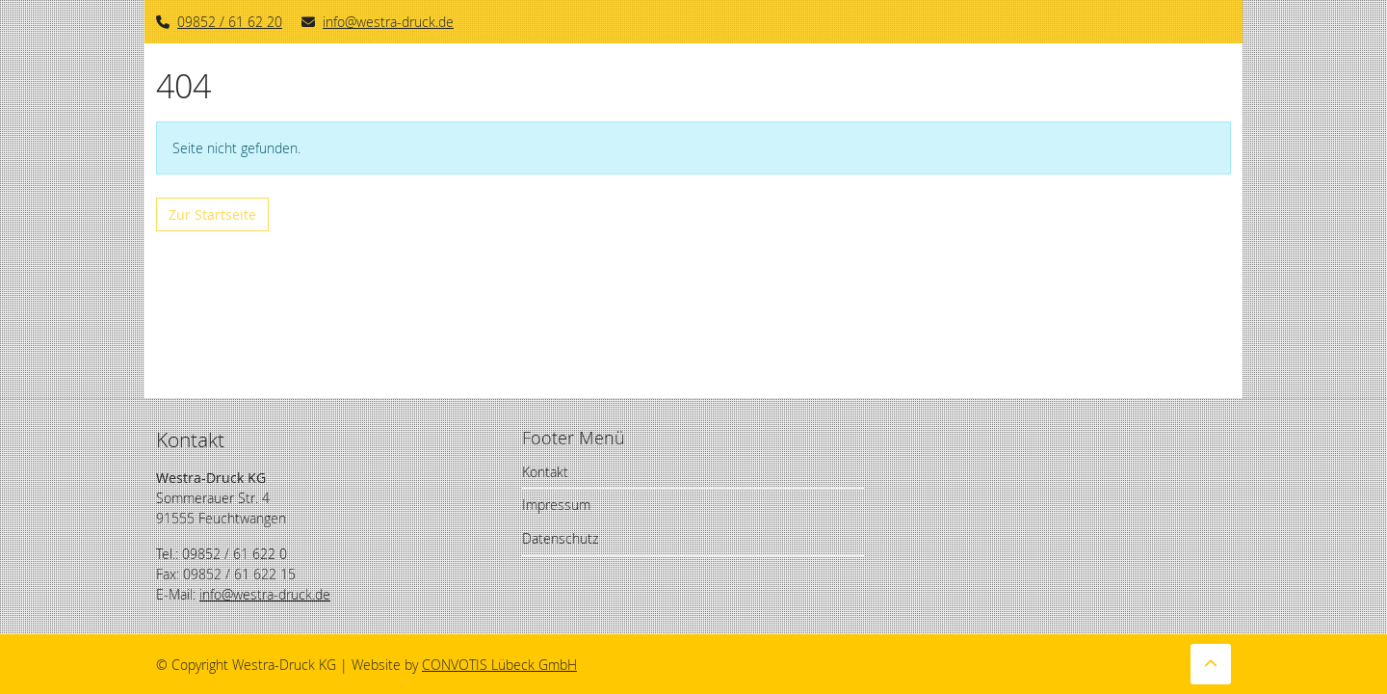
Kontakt (545, 472)
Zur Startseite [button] (212, 214)
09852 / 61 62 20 (229, 22)
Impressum (556, 504)
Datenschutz (560, 538)
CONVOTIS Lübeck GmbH (499, 664)
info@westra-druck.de (377, 22)
